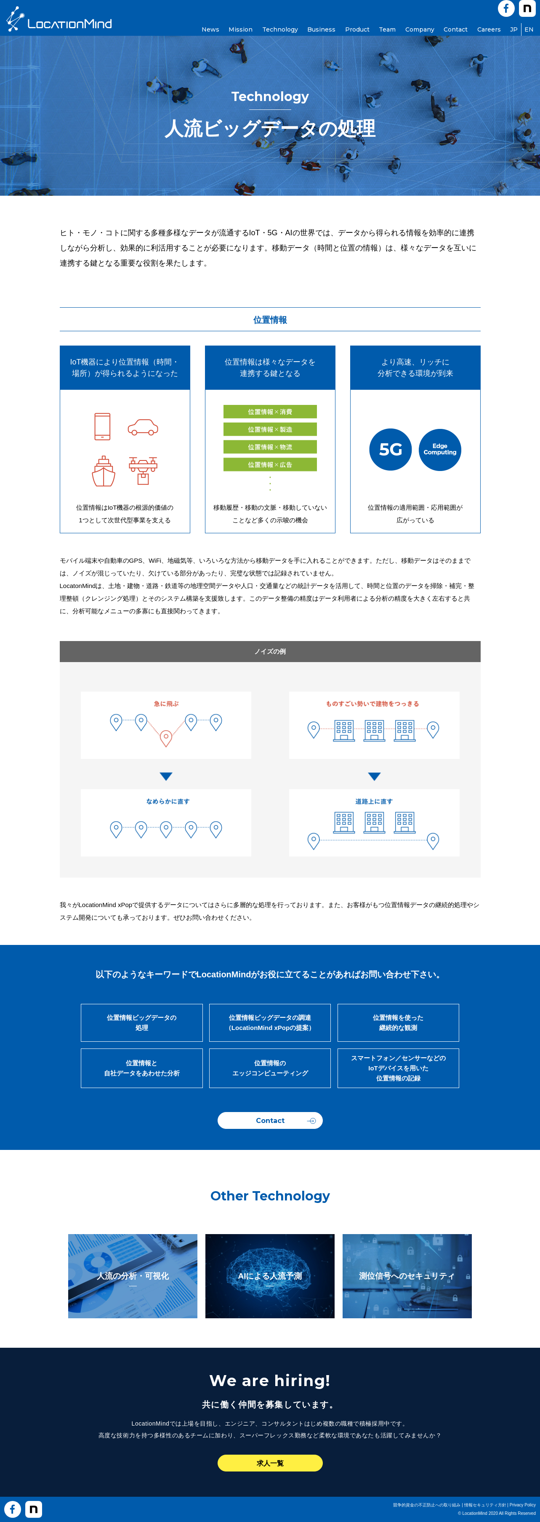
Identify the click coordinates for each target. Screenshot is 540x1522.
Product (357, 29)
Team (387, 29)
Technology (280, 29)
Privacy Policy (523, 1505)
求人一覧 (270, 1463)
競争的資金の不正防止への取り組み (426, 1505)
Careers (489, 29)
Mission (241, 29)
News (210, 29)
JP (514, 29)
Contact (456, 29)
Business (321, 29)
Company (419, 29)
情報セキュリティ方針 (485, 1505)
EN (529, 29)
